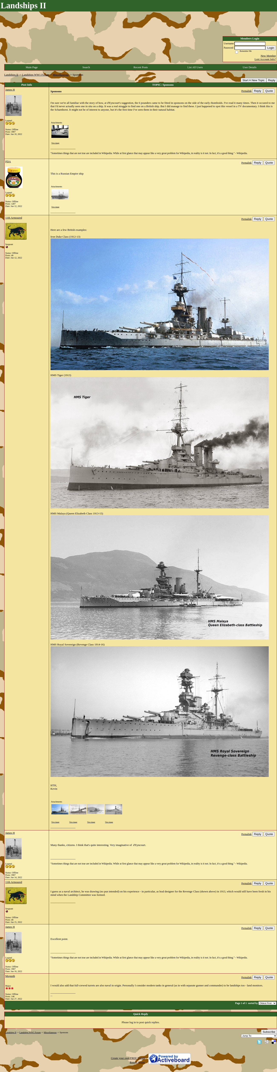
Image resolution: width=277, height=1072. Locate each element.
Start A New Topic (253, 80)
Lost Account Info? (265, 59)
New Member (268, 55)
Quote (269, 90)
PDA (8, 161)
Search (86, 67)
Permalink (246, 91)
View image (55, 143)
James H (10, 89)
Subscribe (269, 1031)
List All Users (195, 67)
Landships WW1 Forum (35, 74)
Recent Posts (141, 67)
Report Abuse (137, 1062)
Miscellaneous (61, 74)
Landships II (11, 74)
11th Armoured (13, 217)
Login (270, 47)
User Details (250, 67)
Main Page (32, 67)
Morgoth (10, 976)
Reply (271, 80)
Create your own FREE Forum (128, 1058)
